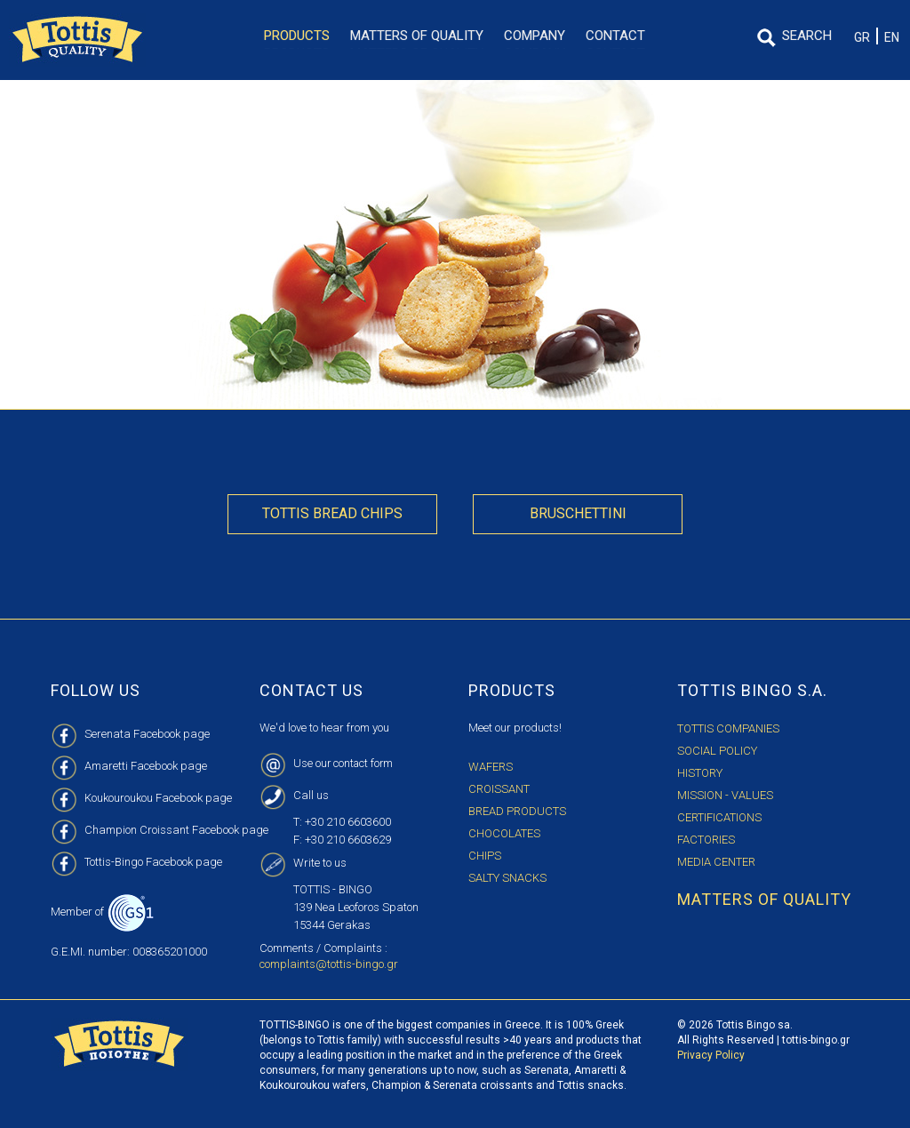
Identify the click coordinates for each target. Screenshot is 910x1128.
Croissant (499, 789)
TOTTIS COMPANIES (728, 728)
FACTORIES (706, 839)
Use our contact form (344, 763)
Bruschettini (578, 513)
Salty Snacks (507, 877)
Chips (484, 855)
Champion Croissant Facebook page (176, 829)
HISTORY (699, 773)
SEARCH (807, 36)
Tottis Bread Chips (332, 513)
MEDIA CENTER (716, 861)
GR (862, 37)
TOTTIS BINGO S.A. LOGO (77, 40)
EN (891, 37)
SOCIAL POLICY (717, 750)
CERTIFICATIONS (719, 817)
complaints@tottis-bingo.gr (328, 964)
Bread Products (517, 811)
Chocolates (504, 833)
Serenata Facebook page (147, 733)
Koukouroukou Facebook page (158, 797)
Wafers (490, 766)
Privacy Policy (711, 1055)
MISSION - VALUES (725, 795)
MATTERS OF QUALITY (764, 899)
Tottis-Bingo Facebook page (153, 861)
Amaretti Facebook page (145, 765)
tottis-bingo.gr (816, 1040)
